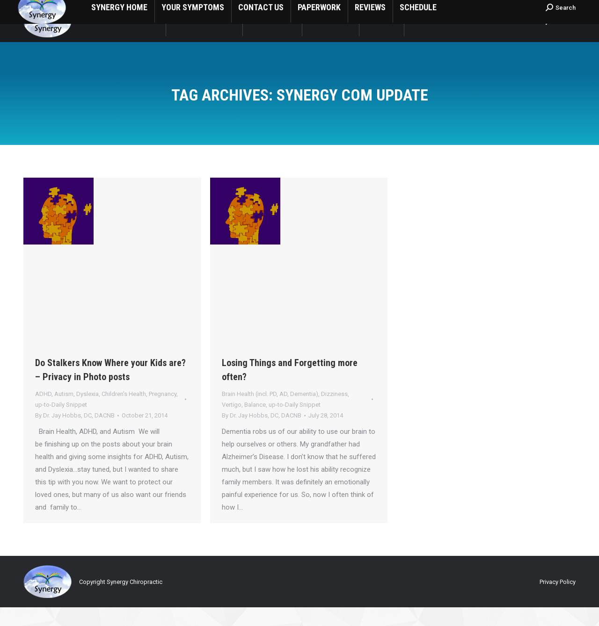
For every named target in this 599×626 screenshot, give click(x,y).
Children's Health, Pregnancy (139, 412)
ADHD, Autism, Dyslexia (67, 412)
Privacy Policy (558, 600)
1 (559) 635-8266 (51, 9)
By (75, 434)
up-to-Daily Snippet (61, 423)
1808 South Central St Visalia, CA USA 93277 (156, 9)
